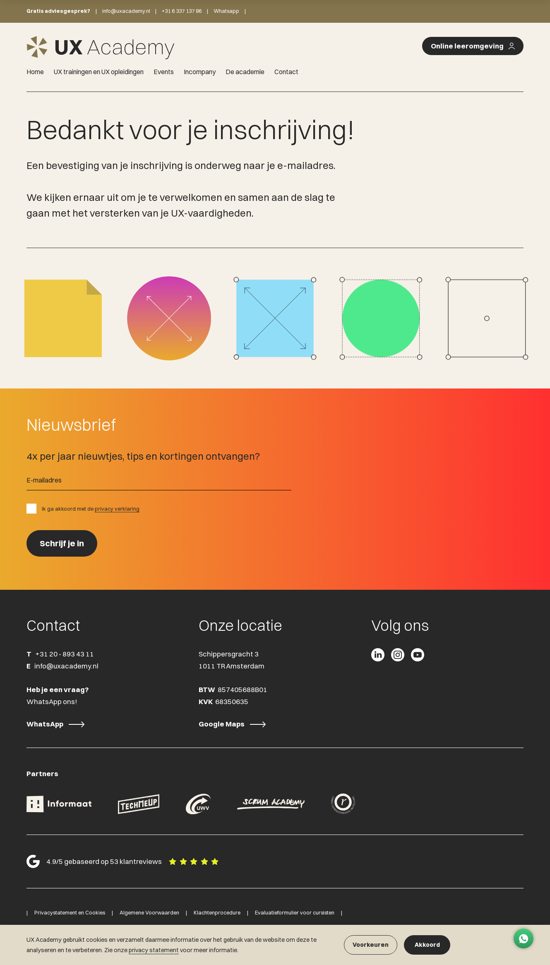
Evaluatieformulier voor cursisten (294, 912)
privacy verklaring (117, 508)
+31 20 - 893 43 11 (64, 654)
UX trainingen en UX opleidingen (99, 72)
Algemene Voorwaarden (149, 912)
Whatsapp (226, 10)
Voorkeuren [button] (371, 944)
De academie (245, 72)
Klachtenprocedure (217, 912)
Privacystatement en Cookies (69, 912)
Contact (286, 72)
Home (35, 72)
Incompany (200, 72)
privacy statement (154, 950)
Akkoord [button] (427, 944)
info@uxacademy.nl (126, 10)
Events (164, 72)
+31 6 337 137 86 (182, 10)
